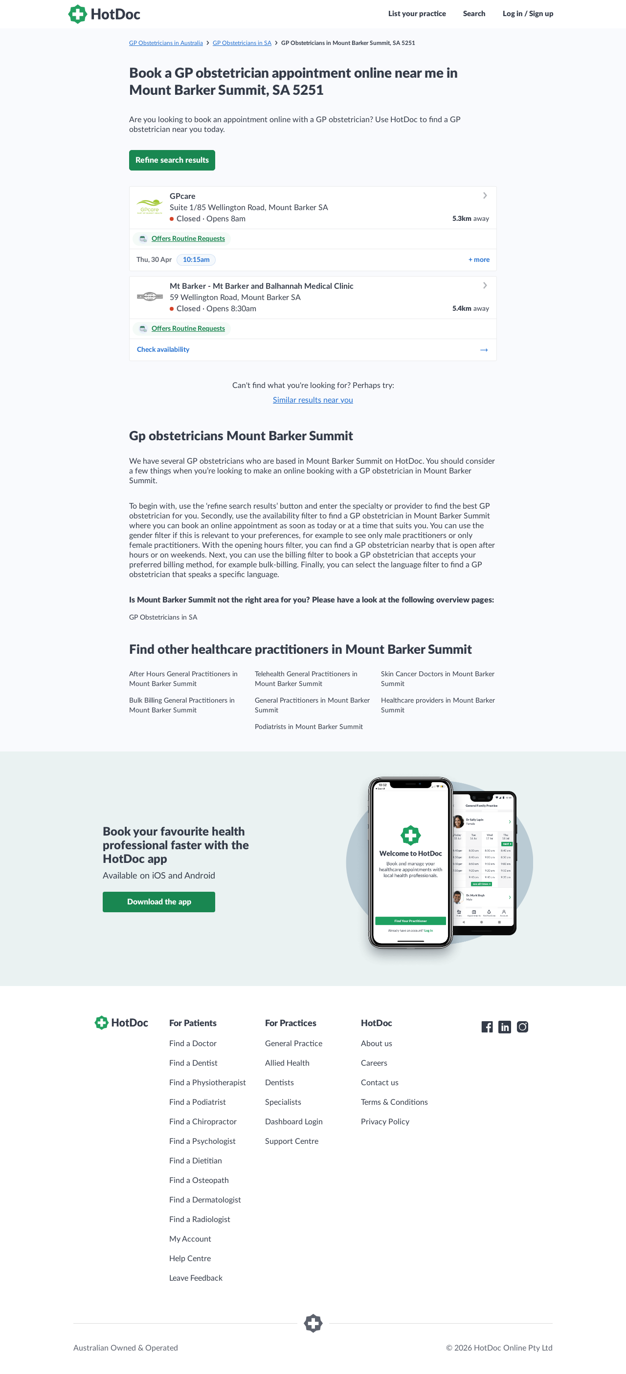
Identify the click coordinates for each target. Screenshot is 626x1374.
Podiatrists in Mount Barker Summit (309, 727)
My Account (190, 1239)
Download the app (159, 902)
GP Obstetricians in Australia (166, 43)
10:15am (196, 260)
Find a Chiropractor (203, 1122)
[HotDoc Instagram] (522, 1027)
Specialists (283, 1102)
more (479, 260)
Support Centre (291, 1141)
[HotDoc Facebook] (487, 1027)
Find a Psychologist (202, 1141)
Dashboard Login (294, 1122)
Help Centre (190, 1259)
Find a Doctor (193, 1044)
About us (376, 1044)
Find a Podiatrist (197, 1102)
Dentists (279, 1083)
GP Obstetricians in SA (242, 43)
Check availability (313, 349)
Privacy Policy (385, 1122)
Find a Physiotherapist (207, 1083)
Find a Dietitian (195, 1161)
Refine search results (172, 160)
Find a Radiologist (199, 1220)
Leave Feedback (196, 1278)
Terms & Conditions (394, 1102)
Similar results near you (313, 400)
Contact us (380, 1083)
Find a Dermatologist (205, 1200)
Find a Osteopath (199, 1180)
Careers (374, 1063)
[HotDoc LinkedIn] (505, 1027)
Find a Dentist (193, 1063)
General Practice (293, 1044)
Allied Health (287, 1063)
